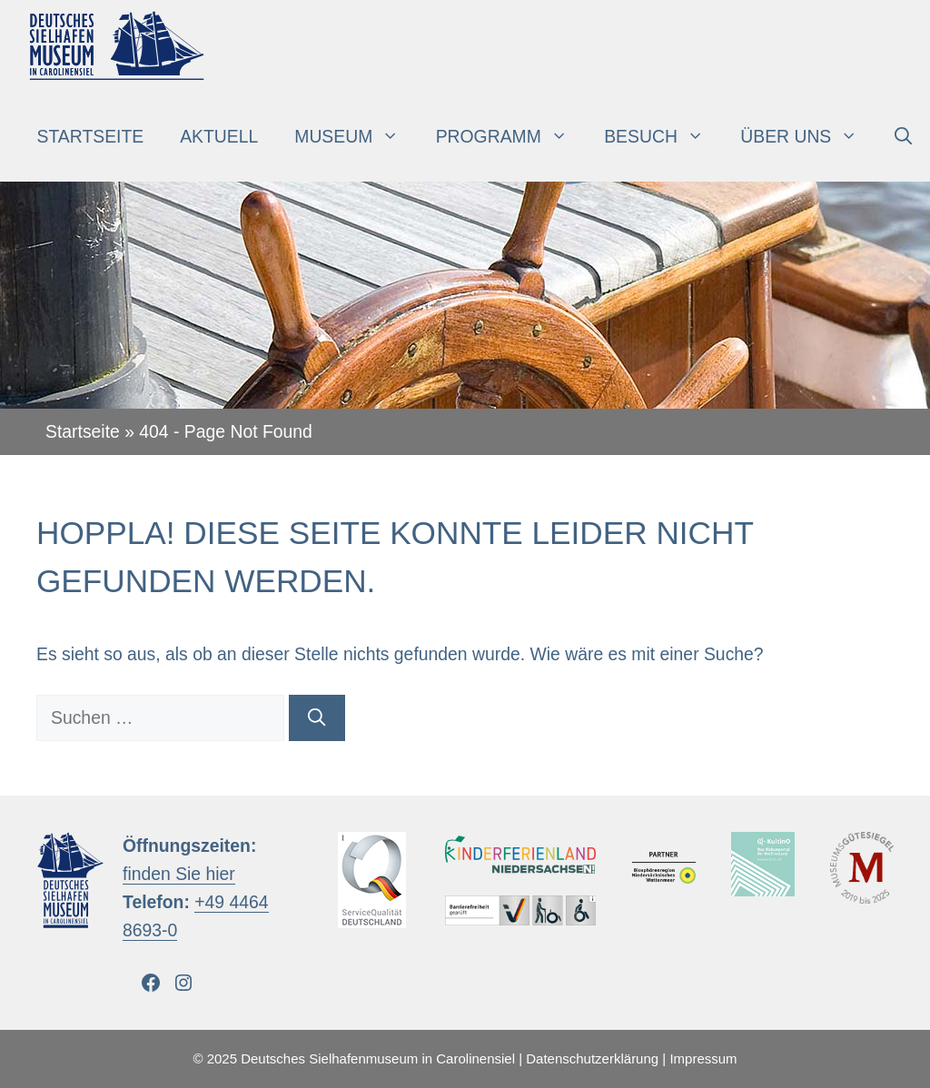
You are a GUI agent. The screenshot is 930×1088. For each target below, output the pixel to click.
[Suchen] (316, 718)
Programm (511, 136)
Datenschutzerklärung (592, 1058)
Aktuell (219, 136)
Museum (355, 136)
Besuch (663, 136)
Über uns (808, 136)
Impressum (703, 1058)
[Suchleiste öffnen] (903, 136)
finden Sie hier (179, 874)
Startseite (90, 136)
